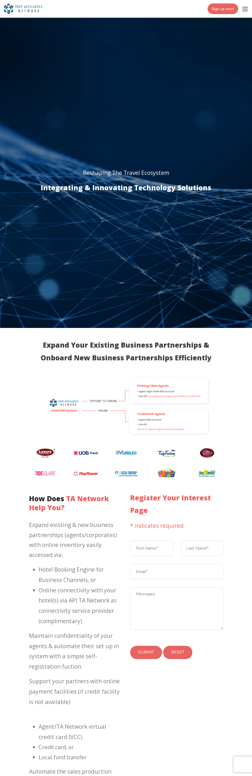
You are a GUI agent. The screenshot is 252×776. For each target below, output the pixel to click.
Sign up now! (223, 8)
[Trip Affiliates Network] (23, 8)
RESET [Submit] (177, 652)
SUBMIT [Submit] (146, 652)
